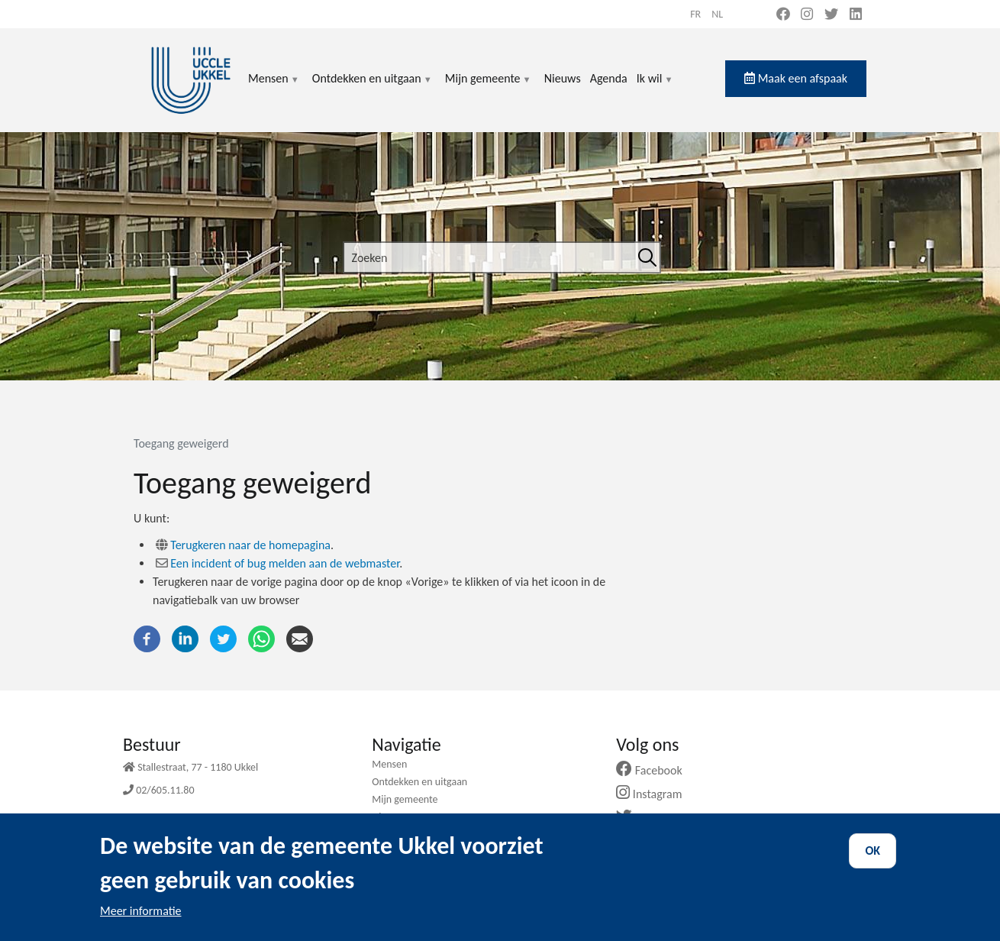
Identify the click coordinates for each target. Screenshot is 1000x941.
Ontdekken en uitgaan (372, 87)
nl (717, 14)
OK (872, 861)
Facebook (654, 770)
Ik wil (655, 87)
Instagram (654, 794)
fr (695, 14)
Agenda (608, 78)
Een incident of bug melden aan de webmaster (284, 563)
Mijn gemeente (488, 87)
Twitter (648, 817)
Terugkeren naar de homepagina (250, 545)
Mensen (274, 87)
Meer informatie (141, 921)
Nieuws (562, 78)
